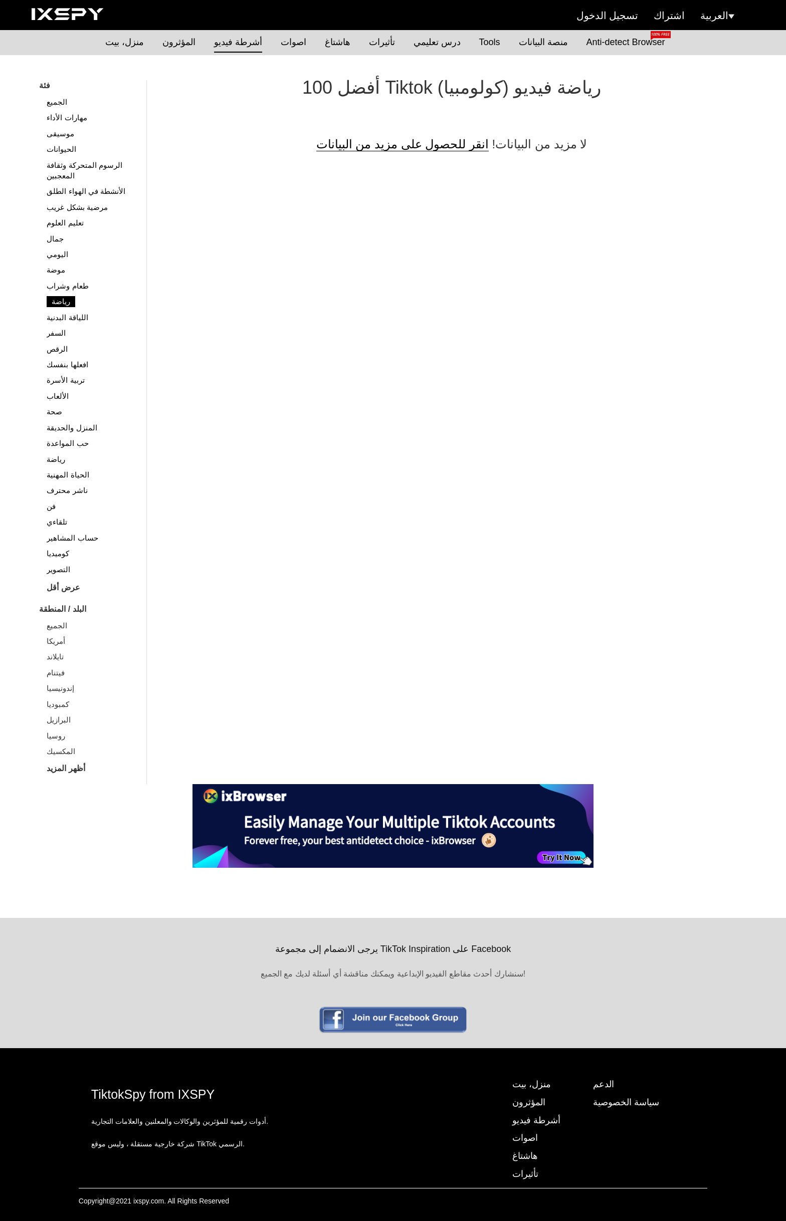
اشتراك (669, 15)
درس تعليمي (437, 42)
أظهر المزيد (66, 768)
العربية (717, 15)
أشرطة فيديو (238, 42)
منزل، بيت (124, 42)
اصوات (293, 42)
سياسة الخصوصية (626, 1102)
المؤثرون (178, 42)
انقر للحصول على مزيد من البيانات (402, 144)
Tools (489, 42)
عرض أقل (63, 587)
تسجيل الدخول (607, 15)
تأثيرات (382, 42)
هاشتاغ (337, 42)
